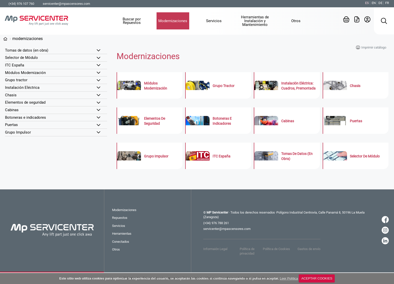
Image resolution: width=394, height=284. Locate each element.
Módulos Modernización (25, 72)
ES (367, 3)
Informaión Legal (215, 249)
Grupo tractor (16, 80)
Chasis (11, 95)
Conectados (120, 242)
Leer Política (289, 278)
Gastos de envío (309, 249)
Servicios (118, 226)
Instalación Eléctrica (22, 87)
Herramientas (121, 233)
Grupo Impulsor (18, 132)
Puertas (11, 125)
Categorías (5, 39)
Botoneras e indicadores (25, 117)
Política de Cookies (276, 249)
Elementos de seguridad (25, 102)
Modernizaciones (27, 38)
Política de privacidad (247, 251)
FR (387, 3)
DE (380, 3)
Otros (116, 249)
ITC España (14, 65)
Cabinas (12, 110)
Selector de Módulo (21, 57)
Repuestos (119, 218)
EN (374, 3)
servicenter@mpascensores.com (66, 4)
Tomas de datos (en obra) (26, 50)
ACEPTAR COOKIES (316, 278)
